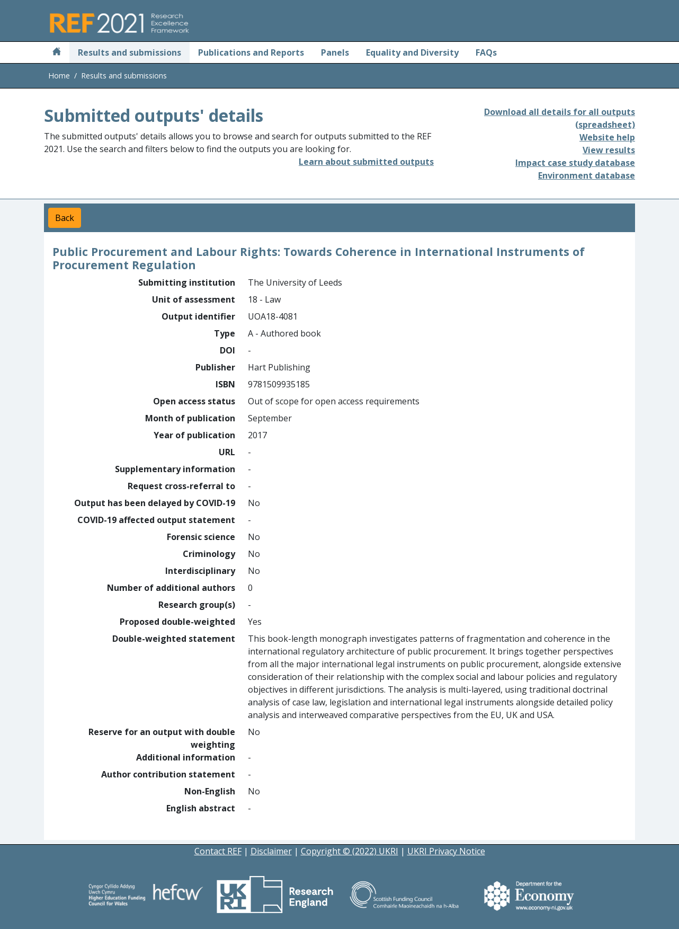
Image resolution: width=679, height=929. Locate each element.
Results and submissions (129, 52)
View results (609, 150)
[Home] (56, 52)
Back (64, 218)
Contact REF (218, 851)
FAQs (486, 52)
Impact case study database (575, 163)
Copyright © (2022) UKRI (349, 851)
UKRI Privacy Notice (446, 851)
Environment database (586, 175)
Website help (607, 137)
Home (59, 75)
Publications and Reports (251, 52)
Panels (335, 52)
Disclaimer (271, 851)
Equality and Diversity (412, 52)
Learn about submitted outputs (366, 161)
